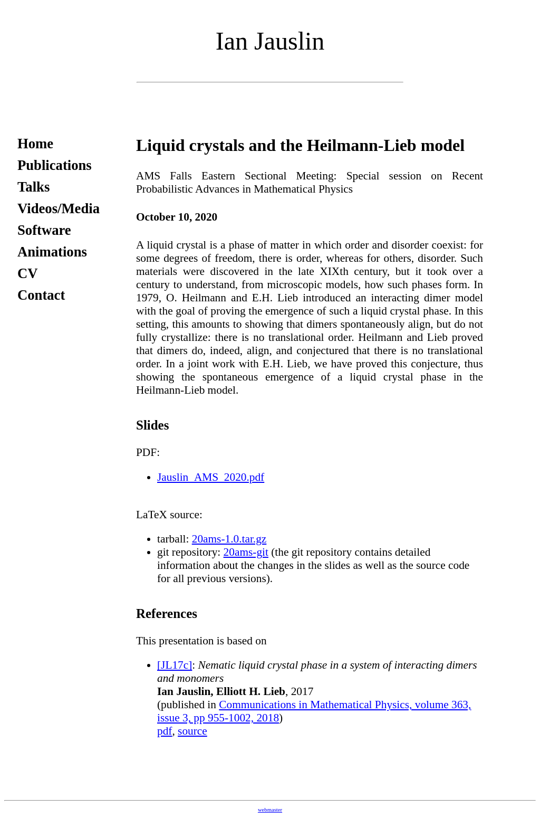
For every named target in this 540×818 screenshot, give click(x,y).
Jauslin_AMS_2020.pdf (210, 477)
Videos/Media (58, 208)
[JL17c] (174, 665)
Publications (54, 165)
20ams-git (246, 552)
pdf (164, 731)
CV (27, 273)
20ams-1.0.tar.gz (229, 538)
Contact (41, 295)
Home (35, 143)
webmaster (270, 810)
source (192, 731)
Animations (52, 252)
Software (44, 230)
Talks (33, 187)
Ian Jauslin (270, 41)
